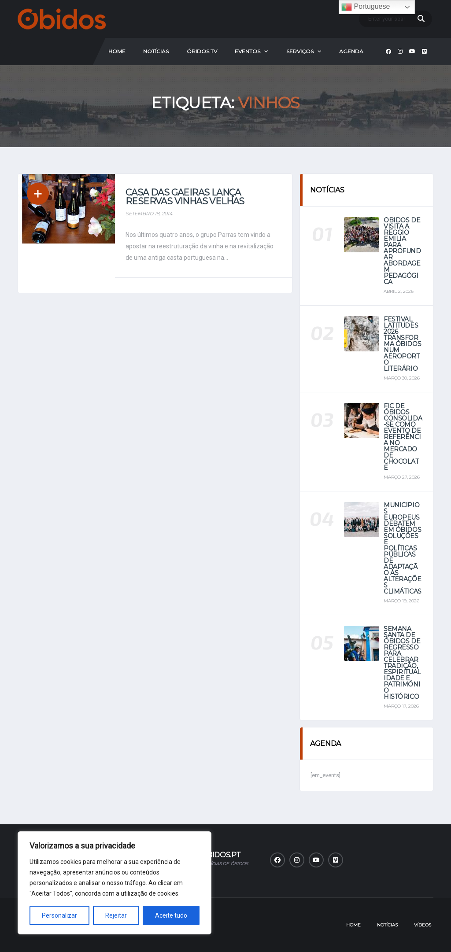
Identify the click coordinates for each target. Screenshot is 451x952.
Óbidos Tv (202, 51)
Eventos (247, 51)
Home (117, 51)
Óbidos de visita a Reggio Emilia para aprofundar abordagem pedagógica (402, 251)
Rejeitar (116, 915)
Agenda (351, 51)
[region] (114, 882)
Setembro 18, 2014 (149, 213)
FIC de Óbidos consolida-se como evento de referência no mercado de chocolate (403, 437)
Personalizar (59, 915)
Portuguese (365, 7)
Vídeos (422, 925)
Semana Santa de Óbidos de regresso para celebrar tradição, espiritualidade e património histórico (402, 663)
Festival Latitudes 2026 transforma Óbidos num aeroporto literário (402, 344)
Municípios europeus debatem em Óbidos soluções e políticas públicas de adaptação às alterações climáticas (402, 548)
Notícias (156, 51)
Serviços (300, 51)
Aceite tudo (171, 915)
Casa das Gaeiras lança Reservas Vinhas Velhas (185, 197)
